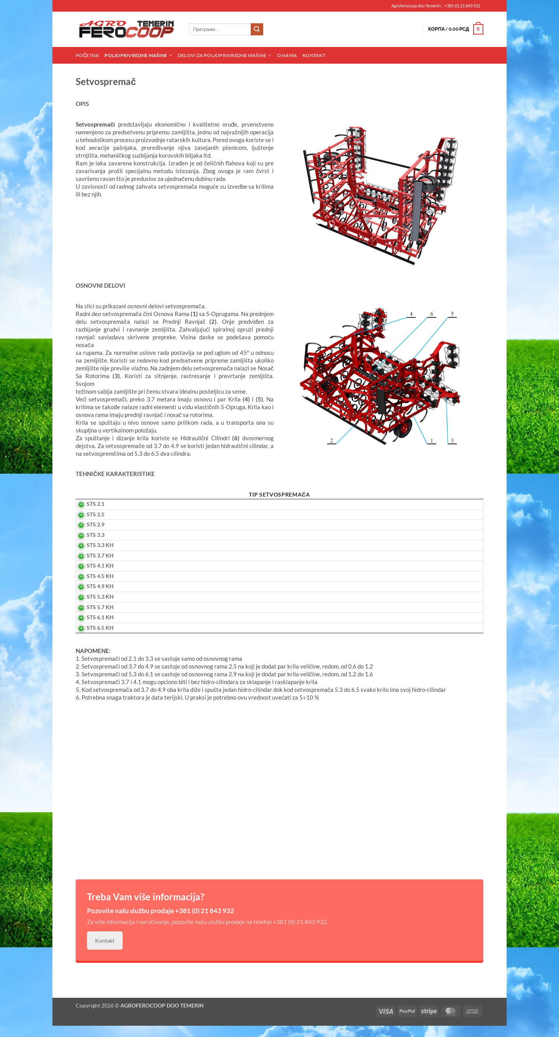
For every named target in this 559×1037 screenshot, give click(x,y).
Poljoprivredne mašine (138, 55)
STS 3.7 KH (91, 566)
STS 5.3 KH (91, 607)
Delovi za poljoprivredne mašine (225, 55)
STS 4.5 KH (91, 587)
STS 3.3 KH (91, 556)
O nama (287, 55)
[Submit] (257, 29)
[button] (455, 29)
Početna (87, 55)
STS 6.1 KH (91, 628)
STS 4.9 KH (91, 597)
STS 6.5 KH (91, 639)
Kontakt (313, 55)
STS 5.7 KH (91, 618)
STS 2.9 (86, 535)
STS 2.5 (86, 525)
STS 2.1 (86, 515)
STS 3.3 (86, 546)
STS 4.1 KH (91, 577)
